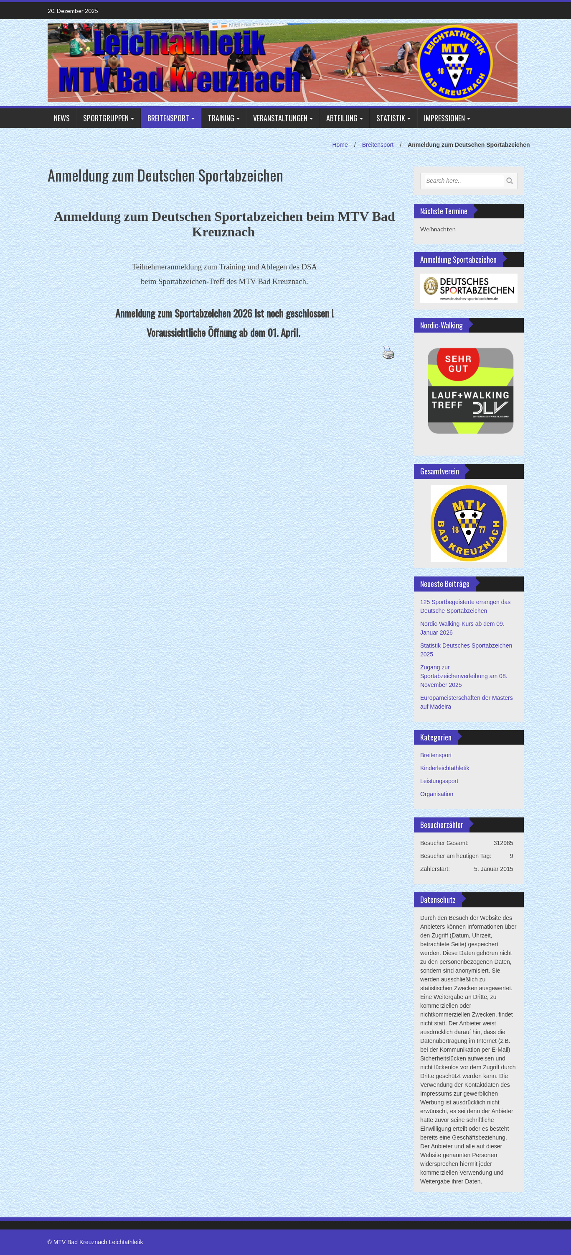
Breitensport (168, 118)
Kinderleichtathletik (444, 768)
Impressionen (444, 118)
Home (340, 144)
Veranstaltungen (280, 118)
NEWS (62, 118)
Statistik (390, 118)
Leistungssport (439, 781)
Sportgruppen (106, 118)
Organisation (436, 794)
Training (221, 118)
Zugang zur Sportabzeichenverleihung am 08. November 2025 (464, 676)
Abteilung (342, 118)
